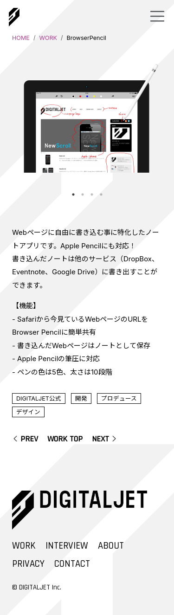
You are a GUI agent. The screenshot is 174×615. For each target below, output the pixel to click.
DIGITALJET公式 (38, 398)
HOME (21, 37)
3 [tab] (92, 194)
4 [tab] (101, 194)
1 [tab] (73, 194)
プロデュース (119, 398)
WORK (48, 37)
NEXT (100, 439)
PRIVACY (28, 564)
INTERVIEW (66, 546)
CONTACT (72, 564)
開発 (81, 398)
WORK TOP (65, 439)
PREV (29, 439)
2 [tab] (82, 194)
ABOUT (111, 546)
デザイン (28, 411)
